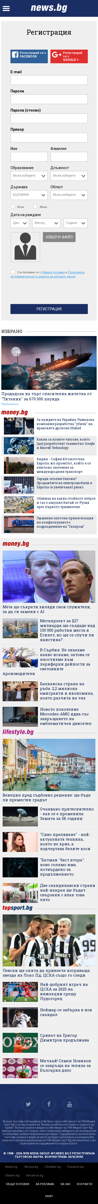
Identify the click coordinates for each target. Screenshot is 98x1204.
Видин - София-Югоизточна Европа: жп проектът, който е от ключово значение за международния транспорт (64, 465)
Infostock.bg (34, 1175)
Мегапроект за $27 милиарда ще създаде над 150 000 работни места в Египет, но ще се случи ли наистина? (67, 630)
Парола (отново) (25, 110)
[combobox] (29, 176)
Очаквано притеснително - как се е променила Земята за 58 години (67, 814)
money (17, 412)
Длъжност (59, 168)
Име (14, 148)
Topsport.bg (75, 1167)
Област (56, 187)
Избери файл (59, 237)
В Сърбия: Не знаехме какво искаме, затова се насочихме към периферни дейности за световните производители (46, 661)
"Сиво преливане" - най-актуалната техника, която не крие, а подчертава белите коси (65, 841)
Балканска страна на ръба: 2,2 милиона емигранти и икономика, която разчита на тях (67, 690)
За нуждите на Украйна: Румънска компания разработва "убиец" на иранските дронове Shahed (65, 423)
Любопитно (9, 404)
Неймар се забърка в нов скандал (66, 1012)
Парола (17, 91)
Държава (18, 187)
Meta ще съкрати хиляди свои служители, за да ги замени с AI (47, 609)
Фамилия (58, 148)
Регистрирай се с (29, 55)
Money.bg (31, 1167)
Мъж (17, 207)
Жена (40, 207)
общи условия (17, 1184)
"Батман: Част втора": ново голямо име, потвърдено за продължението (62, 866)
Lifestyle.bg (53, 1167)
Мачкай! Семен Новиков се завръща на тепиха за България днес (65, 1065)
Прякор (17, 129)
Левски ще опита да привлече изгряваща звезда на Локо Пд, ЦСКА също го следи (46, 973)
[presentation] (50, 292)
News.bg (11, 1167)
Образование (22, 168)
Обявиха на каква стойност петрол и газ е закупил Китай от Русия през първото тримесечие (66, 502)
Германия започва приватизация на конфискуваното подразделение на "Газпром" (65, 522)
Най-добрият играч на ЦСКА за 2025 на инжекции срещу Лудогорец (64, 991)
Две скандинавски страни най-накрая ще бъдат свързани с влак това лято (67, 892)
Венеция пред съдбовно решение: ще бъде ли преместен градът (47, 797)
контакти (84, 1184)
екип (49, 1196)
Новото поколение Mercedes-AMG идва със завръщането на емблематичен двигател (65, 716)
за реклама (45, 1184)
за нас (65, 1184)
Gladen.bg (12, 1175)
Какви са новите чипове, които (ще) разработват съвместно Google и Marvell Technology (66, 443)
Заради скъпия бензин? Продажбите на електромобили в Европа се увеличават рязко (64, 483)
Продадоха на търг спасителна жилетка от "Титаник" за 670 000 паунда (46, 396)
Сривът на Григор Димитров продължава (64, 1037)
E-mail (16, 72)
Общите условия (53, 272)
